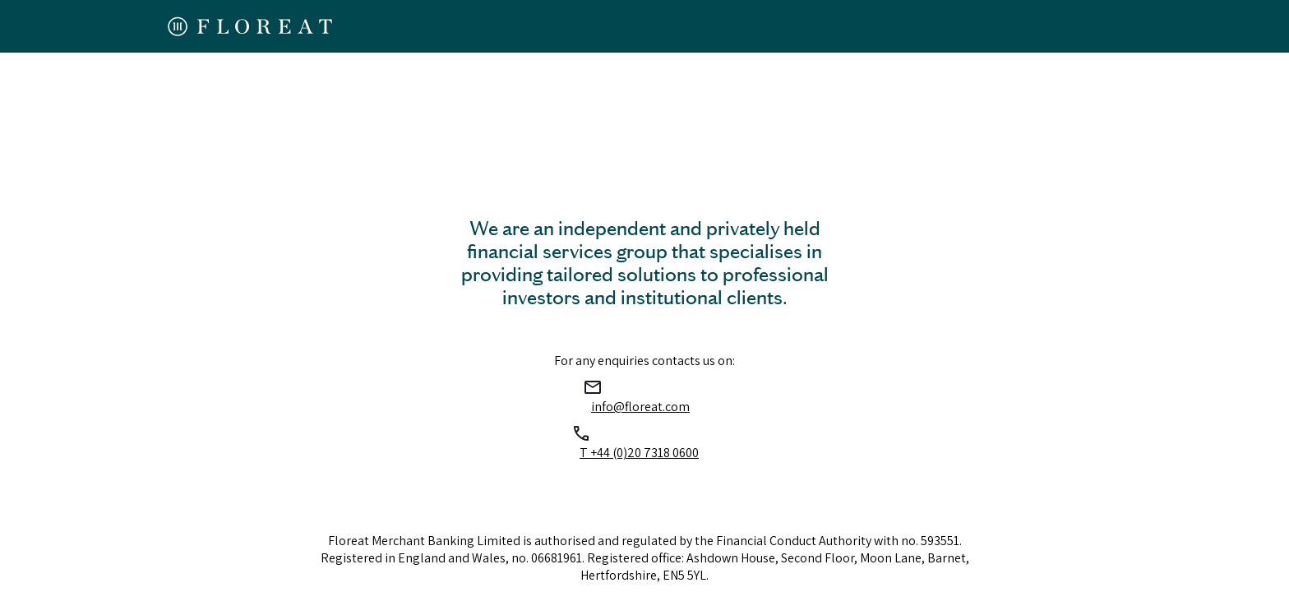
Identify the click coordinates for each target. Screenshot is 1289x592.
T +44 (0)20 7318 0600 (639, 452)
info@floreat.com (640, 406)
